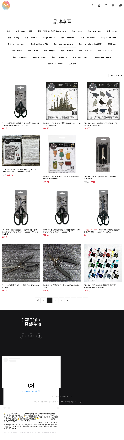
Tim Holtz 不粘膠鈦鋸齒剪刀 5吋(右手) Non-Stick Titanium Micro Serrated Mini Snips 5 (20, 127)
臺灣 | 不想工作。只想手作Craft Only (52, 31)
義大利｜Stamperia (55, 66)
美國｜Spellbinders (81, 59)
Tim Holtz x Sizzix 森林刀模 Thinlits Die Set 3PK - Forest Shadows (62, 127)
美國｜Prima (32, 52)
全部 (7, 31)
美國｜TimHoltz (67, 52)
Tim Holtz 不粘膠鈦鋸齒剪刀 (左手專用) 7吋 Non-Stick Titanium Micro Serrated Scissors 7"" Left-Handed (20, 235)
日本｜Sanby (114, 31)
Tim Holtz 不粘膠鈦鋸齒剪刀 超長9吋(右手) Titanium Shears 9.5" (102, 234)
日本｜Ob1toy (12, 38)
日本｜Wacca (77, 31)
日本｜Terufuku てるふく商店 (90, 45)
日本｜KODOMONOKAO (63, 45)
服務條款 (36, 406)
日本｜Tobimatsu (68, 38)
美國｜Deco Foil (86, 52)
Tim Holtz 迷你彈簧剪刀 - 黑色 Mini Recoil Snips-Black (61, 290)
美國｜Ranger (49, 52)
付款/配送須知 (53, 406)
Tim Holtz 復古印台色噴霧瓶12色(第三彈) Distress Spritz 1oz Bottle (100, 290)
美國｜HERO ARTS (59, 59)
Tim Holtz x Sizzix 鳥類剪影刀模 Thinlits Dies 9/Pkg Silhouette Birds (101, 127)
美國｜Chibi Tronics (104, 59)
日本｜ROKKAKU (95, 31)
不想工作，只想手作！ (11, 436)
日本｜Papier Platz (109, 38)
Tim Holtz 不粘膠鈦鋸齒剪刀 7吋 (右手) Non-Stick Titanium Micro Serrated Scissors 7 (62, 234)
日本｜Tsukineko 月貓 (38, 45)
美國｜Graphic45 (39, 59)
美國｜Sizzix (16, 52)
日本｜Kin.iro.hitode (15, 45)
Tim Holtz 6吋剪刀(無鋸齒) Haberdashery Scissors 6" (100, 181)
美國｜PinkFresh (106, 52)
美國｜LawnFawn (19, 59)
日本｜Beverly (30, 38)
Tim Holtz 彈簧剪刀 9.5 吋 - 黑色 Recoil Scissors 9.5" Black (20, 290)
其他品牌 (73, 66)
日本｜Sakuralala (89, 38)
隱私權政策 (44, 406)
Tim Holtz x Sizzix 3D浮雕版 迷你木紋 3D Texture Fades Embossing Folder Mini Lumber (21, 174)
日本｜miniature (48, 38)
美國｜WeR (113, 45)
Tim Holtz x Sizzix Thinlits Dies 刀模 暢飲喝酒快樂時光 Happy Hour (61, 181)
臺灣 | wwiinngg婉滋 (23, 31)
